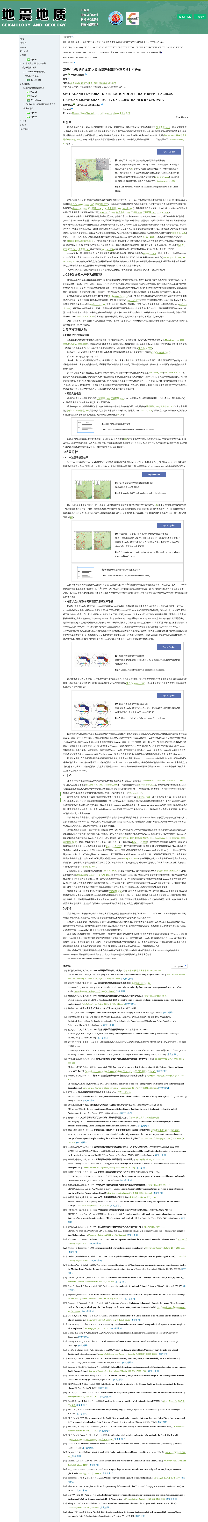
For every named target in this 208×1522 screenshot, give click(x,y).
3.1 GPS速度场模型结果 (33, 88)
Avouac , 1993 (175, 781)
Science (168, 1452)
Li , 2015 (163, 212)
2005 (85, 344)
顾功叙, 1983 (169, 135)
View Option (177, 966)
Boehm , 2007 (98, 304)
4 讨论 (23, 121)
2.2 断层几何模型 (31, 76)
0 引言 (23, 55)
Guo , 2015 (145, 410)
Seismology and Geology (84, 991)
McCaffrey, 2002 (70, 261)
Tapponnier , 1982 (151, 781)
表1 (132, 169)
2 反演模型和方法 (28, 67)
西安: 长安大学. (124, 1092)
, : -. (103, 1328)
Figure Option (169, 152)
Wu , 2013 (149, 253)
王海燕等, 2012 (167, 406)
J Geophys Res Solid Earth (175, 1461)
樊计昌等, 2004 (152, 406)
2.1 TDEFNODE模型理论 (34, 71)
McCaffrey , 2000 (79, 204)
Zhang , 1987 (113, 846)
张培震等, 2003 (103, 398)
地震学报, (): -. (155, 996)
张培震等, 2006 (163, 127)
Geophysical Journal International (171, 1307)
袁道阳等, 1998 (114, 208)
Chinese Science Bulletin (135, 1499)
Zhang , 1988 (79, 208)
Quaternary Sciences (96, 1235)
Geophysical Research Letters (157, 1248)
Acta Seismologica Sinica (92, 1004)
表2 (157, 505)
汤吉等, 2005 (71, 410)
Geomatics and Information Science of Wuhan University (108, 1071)
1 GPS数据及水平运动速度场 (33, 63)
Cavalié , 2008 (163, 838)
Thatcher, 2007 (135, 793)
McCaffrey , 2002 (135, 683)
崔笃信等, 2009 (101, 204)
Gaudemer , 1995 (165, 181)
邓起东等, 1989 (72, 241)
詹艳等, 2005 (83, 410)
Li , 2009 (127, 208)
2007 (92, 204)
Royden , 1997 (147, 785)
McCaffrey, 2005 (156, 373)
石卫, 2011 (72, 249)
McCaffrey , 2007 (160, 352)
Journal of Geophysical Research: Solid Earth (87, 1299)
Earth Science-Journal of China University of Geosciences (107, 1088)
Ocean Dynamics (170, 1401)
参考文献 (24, 129)
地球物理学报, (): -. (165, 1130)
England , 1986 (94, 785)
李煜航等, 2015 (149, 212)
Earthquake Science (76, 1396)
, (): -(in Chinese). (109, 979)
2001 (164, 781)
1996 (104, 208)
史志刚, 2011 (84, 249)
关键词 (23, 43)
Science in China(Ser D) (87, 1205)
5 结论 (23, 125)
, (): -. (103, 1205)
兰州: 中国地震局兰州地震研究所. (144, 1117)
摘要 (22, 39)
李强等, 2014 (136, 212)
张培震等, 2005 (143, 797)
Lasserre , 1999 (107, 212)
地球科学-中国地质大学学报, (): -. (142, 970)
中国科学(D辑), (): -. (143, 1197)
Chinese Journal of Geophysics (154, 1138)
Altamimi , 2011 (85, 316)
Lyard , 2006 (133, 300)
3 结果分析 (25, 84)
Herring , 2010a (117, 296)
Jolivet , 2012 (178, 233)
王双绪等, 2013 (115, 891)
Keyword (24, 51)
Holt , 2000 (110, 785)
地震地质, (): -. (141, 983)
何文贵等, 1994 (94, 208)
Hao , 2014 (107, 249)
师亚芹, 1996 (81, 875)
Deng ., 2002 (162, 177)
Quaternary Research (77, 1507)
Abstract (23, 47)
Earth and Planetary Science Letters (83, 1281)
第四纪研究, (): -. (154, 1227)
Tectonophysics (91, 1328)
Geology (83, 1473)
